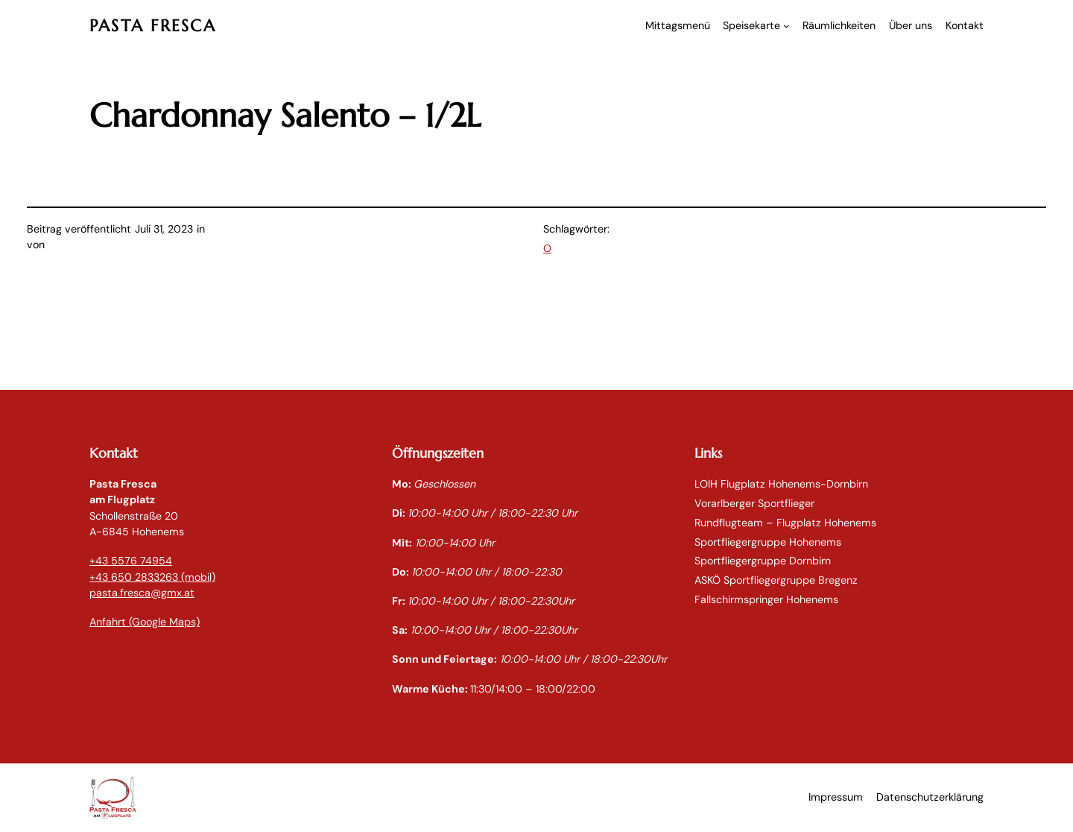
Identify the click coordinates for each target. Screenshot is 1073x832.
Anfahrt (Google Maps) (144, 621)
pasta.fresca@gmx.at (141, 592)
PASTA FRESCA (152, 25)
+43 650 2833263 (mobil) (152, 577)
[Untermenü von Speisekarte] (786, 25)
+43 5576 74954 (130, 560)
